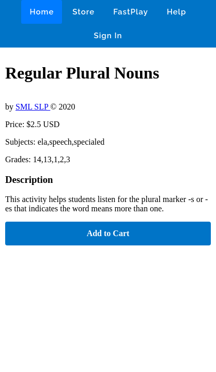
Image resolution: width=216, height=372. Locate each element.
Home (41, 12)
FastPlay (130, 12)
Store (83, 12)
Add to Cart (108, 233)
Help (177, 12)
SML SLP (33, 106)
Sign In (108, 35)
